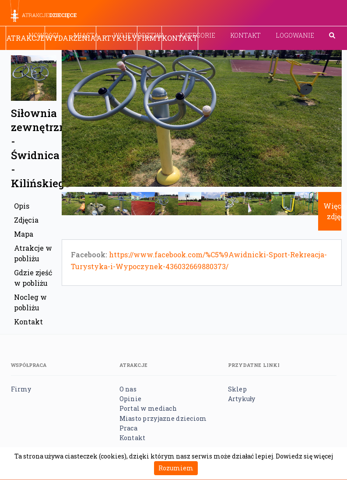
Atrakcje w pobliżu (33, 253)
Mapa (23, 233)
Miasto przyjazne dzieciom (163, 418)
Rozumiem (175, 468)
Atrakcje (25, 38)
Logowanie (295, 35)
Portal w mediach (148, 408)
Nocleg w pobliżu (30, 302)
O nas (128, 389)
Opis (21, 205)
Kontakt (245, 35)
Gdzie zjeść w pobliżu (33, 278)
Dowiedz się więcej (304, 456)
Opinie (130, 399)
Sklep (237, 389)
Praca (128, 428)
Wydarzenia (70, 38)
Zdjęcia (26, 219)
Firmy (149, 38)
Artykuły (116, 38)
